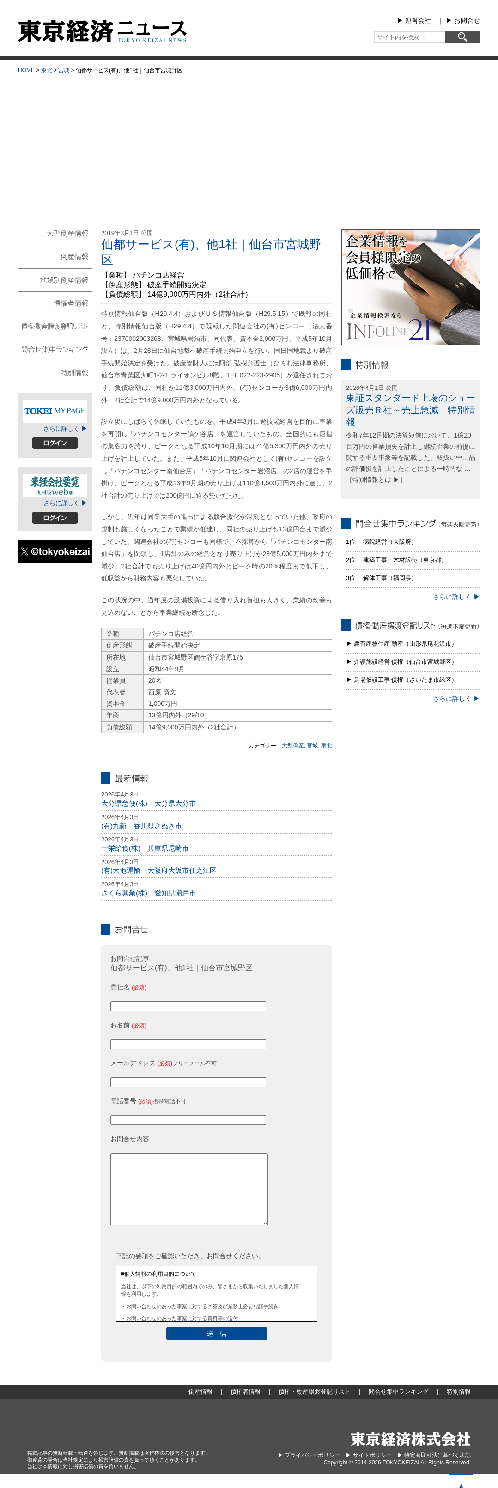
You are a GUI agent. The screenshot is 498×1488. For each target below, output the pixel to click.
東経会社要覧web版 (55, 485)
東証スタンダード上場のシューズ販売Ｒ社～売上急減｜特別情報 (410, 410)
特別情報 (55, 371)
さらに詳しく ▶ (65, 428)
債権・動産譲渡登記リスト (55, 325)
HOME (26, 70)
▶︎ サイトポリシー (368, 1469)
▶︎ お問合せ (463, 20)
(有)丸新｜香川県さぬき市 (141, 826)
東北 (46, 70)
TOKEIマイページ (55, 411)
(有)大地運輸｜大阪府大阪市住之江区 (159, 870)
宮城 (63, 70)
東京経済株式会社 (411, 1453)
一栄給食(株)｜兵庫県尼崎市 (145, 848)
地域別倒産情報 (55, 279)
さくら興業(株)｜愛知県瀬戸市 (148, 893)
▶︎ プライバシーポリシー (309, 1469)
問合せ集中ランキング (55, 348)
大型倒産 (293, 745)
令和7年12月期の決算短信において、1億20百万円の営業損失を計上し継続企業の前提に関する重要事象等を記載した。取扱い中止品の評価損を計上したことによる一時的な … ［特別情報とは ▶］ (410, 457)
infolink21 (410, 287)
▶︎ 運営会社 (414, 20)
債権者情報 (55, 302)
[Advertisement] (249, 148)
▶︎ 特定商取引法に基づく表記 (434, 1469)
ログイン (55, 443)
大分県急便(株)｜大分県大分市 (148, 803)
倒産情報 (55, 256)
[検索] (462, 37)
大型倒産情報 (55, 237)
